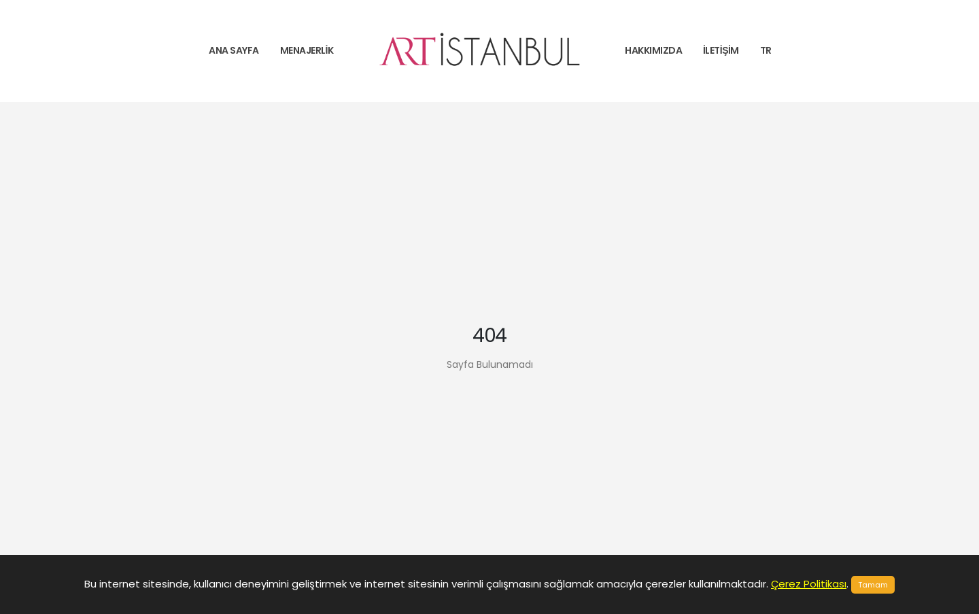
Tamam (873, 584)
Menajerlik (307, 50)
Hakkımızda (653, 50)
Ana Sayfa (234, 50)
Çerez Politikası (808, 584)
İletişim (721, 50)
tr (766, 50)
